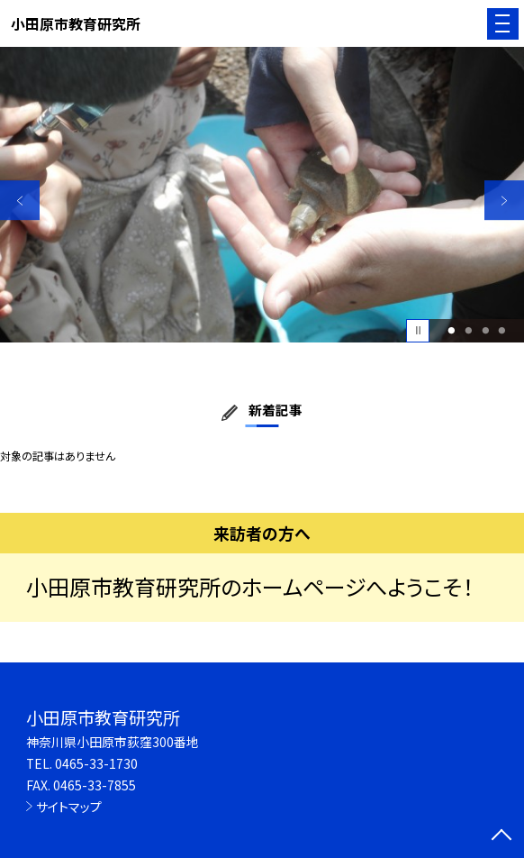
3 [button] (485, 330)
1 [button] (452, 330)
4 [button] (502, 330)
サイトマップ (69, 807)
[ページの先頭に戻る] (501, 836)
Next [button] (504, 201)
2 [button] (468, 330)
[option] (262, 194)
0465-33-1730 (96, 763)
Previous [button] (20, 201)
